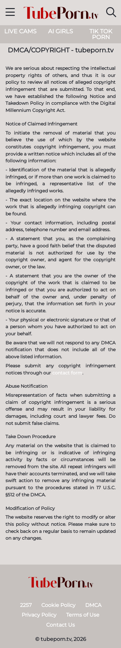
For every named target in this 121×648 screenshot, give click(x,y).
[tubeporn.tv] (60, 582)
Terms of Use (82, 615)
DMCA (93, 605)
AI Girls (60, 31)
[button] (10, 13)
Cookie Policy (58, 605)
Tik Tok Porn (100, 34)
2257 (26, 605)
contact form (67, 373)
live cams (20, 31)
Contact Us (60, 625)
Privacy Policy (39, 615)
